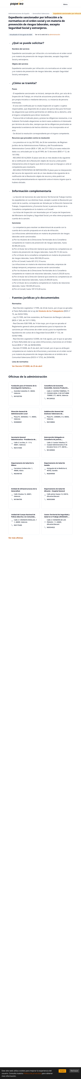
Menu (65, 4)
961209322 (51, 398)
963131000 (18, 448)
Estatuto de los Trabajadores (51, 311)
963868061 (18, 422)
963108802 (51, 422)
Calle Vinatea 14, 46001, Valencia (23, 495)
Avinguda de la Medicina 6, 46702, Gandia (57, 469)
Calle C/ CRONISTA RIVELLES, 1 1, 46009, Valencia (25, 521)
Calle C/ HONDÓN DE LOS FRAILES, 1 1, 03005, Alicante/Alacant (56, 522)
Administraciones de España (18, 13)
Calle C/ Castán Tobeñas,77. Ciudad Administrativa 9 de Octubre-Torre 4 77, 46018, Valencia (57, 444)
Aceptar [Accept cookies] (62, 1071)
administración (54, 34)
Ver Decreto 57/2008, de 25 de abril (27, 366)
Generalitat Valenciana (40, 13)
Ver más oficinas (15, 538)
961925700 (18, 396)
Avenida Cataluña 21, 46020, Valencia (24, 392)
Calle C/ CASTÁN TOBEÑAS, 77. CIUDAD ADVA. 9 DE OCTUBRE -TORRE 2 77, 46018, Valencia (58, 393)
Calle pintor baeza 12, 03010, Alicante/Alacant (57, 495)
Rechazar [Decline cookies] (74, 1071)
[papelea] (17, 4)
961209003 (51, 450)
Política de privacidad (32, 1073)
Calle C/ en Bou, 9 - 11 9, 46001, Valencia (23, 443)
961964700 (18, 499)
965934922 (51, 527)
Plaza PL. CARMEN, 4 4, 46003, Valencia (58, 418)
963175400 (18, 525)
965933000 (51, 499)
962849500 (51, 474)
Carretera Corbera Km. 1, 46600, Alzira (23, 469)
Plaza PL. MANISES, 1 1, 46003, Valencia (25, 418)
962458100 (18, 474)
